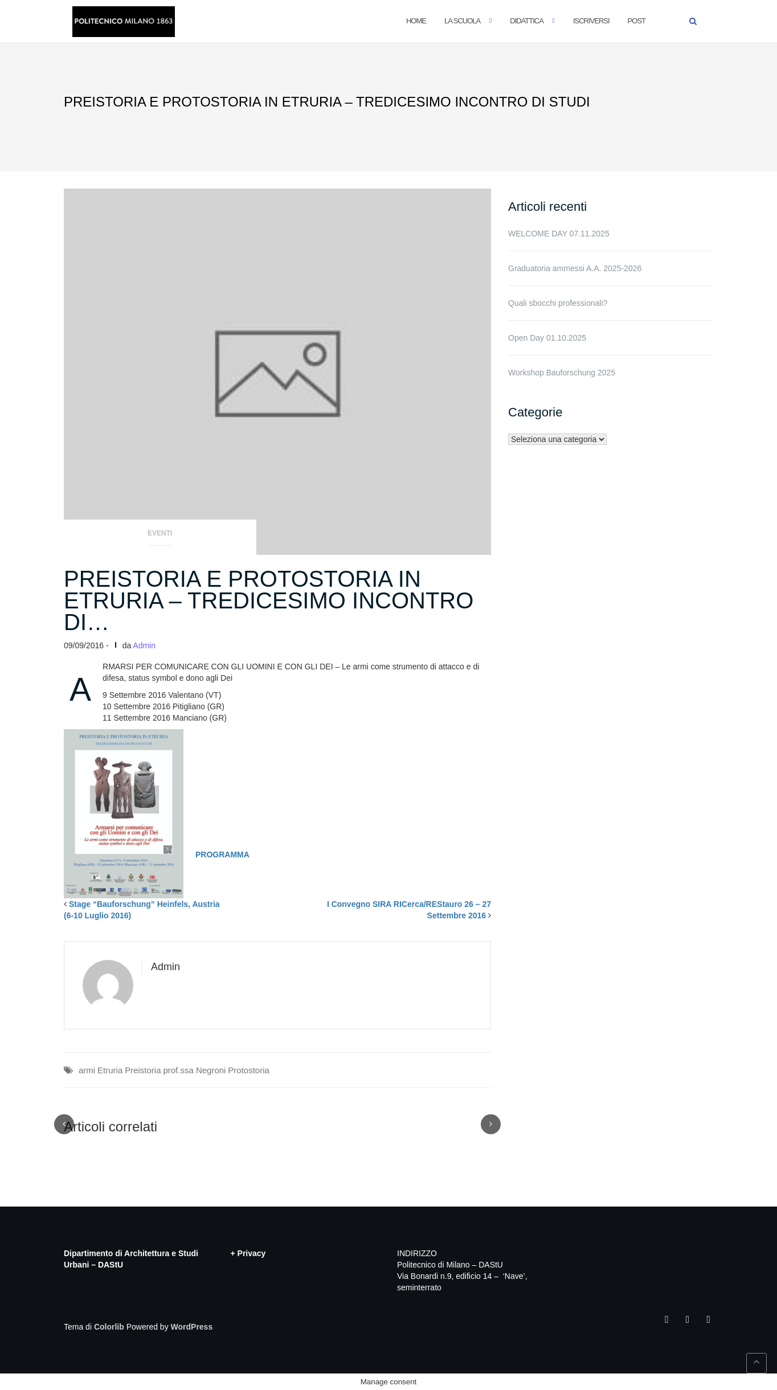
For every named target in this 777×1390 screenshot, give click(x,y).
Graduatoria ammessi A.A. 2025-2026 (574, 268)
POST (636, 21)
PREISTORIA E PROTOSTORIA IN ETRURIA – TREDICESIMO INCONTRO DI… (268, 600)
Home (416, 21)
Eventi (160, 533)
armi (87, 1070)
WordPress (192, 1326)
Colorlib (109, 1326)
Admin (144, 645)
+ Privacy (248, 1253)
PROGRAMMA (222, 854)
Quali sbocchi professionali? (557, 303)
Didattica (526, 21)
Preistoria (143, 1070)
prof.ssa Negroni (194, 1070)
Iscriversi (591, 21)
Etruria (109, 1070)
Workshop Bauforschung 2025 (561, 372)
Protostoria (248, 1070)
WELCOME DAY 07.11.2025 (559, 233)
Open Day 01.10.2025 (547, 337)
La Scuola (462, 21)
